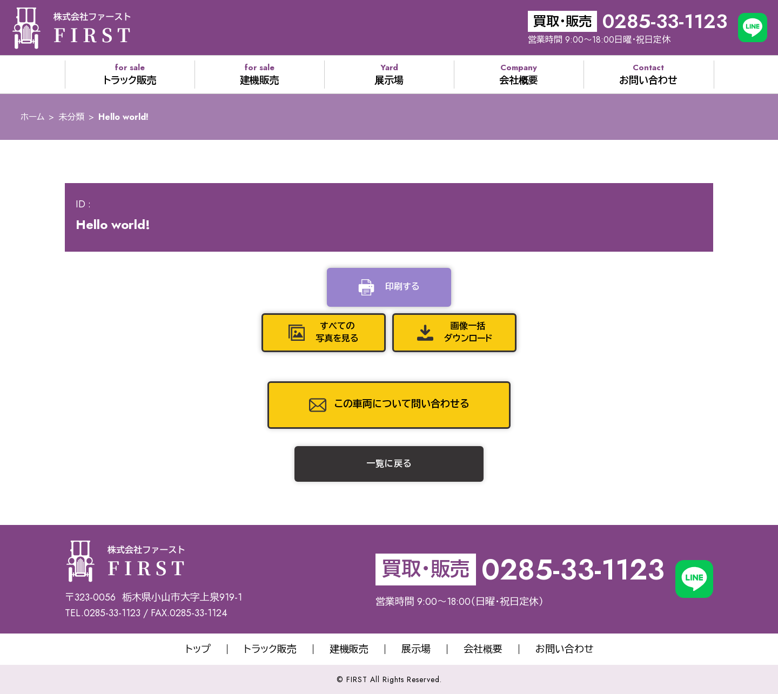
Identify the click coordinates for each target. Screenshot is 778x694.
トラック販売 (270, 649)
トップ (198, 649)
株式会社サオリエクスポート (71, 27)
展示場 (416, 649)
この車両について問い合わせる (402, 404)
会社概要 (483, 649)
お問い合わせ (564, 649)
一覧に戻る (389, 463)
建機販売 (349, 649)
